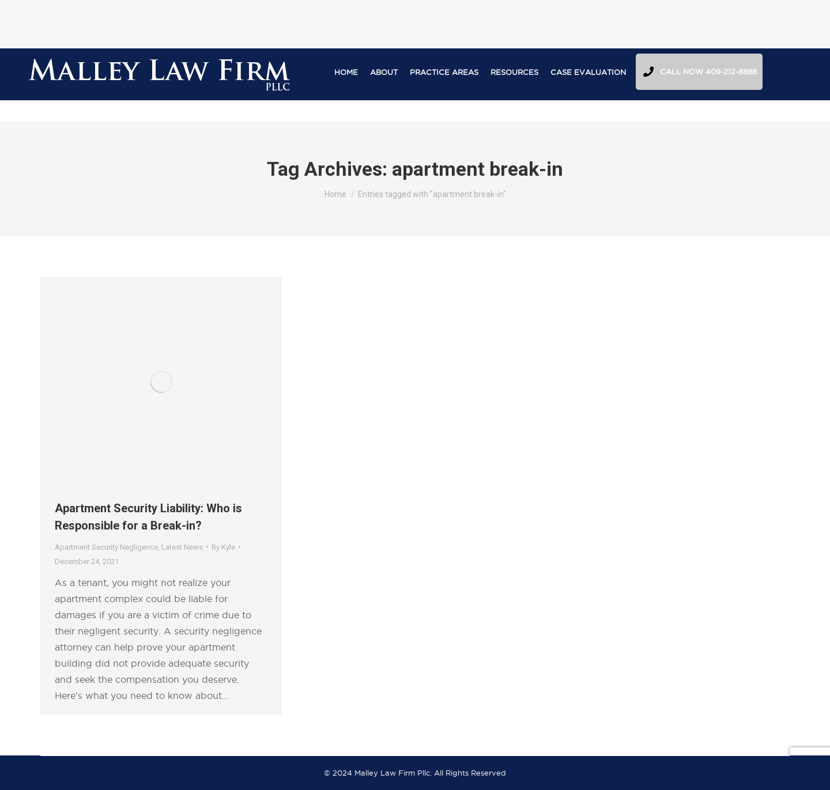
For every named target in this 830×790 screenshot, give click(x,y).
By (223, 547)
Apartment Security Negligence (106, 547)
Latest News (182, 547)
